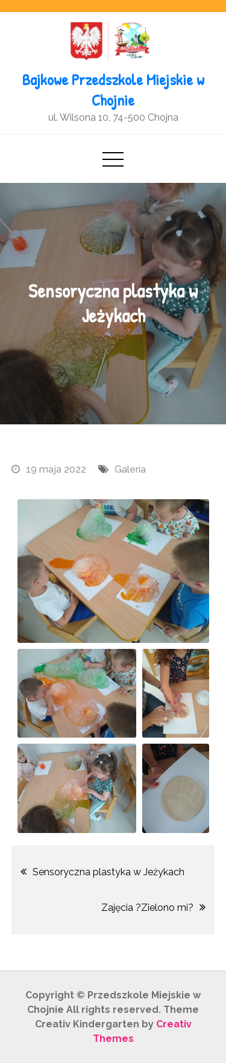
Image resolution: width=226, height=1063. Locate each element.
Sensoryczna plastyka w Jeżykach (108, 872)
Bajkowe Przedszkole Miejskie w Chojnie (113, 89)
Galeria (130, 469)
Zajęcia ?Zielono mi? (147, 907)
